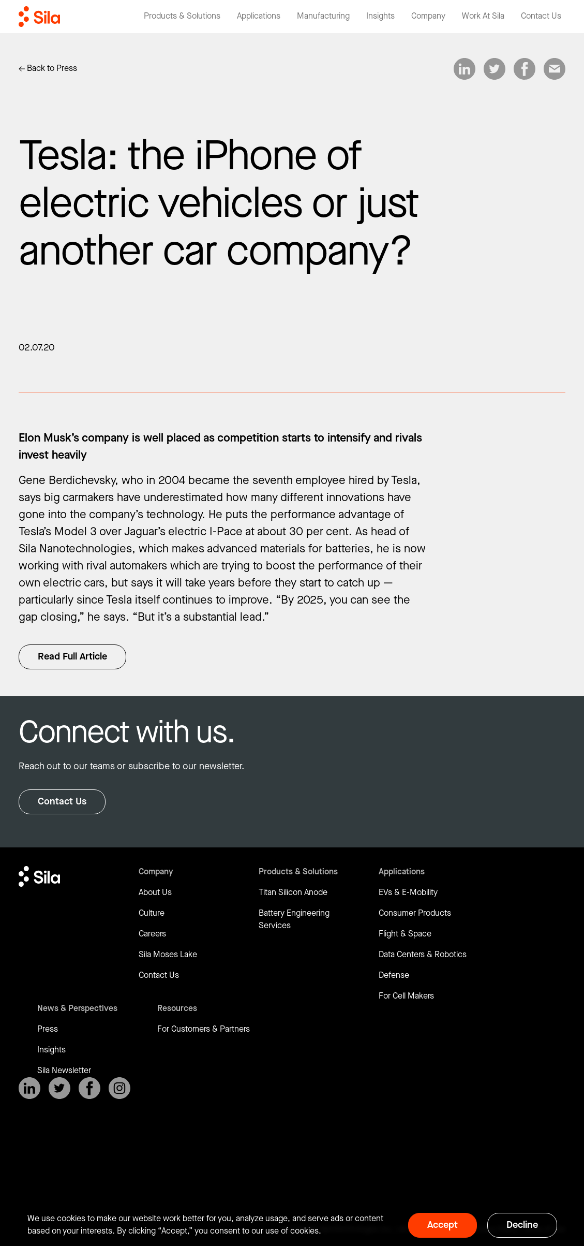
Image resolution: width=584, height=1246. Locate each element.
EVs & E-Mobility (408, 893)
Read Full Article (72, 657)
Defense (394, 975)
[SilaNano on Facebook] (89, 1088)
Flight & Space (405, 934)
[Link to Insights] (48, 69)
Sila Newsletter (64, 1071)
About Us (155, 893)
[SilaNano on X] (59, 1088)
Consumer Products (415, 913)
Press (47, 1029)
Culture (151, 913)
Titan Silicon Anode (293, 893)
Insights (51, 1050)
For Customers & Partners (203, 1029)
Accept (442, 1225)
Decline (522, 1225)
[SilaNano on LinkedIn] (29, 1088)
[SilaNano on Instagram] (119, 1088)
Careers (152, 934)
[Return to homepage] (39, 16)
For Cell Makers (406, 996)
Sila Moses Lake (168, 955)
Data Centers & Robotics (423, 955)
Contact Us (62, 802)
